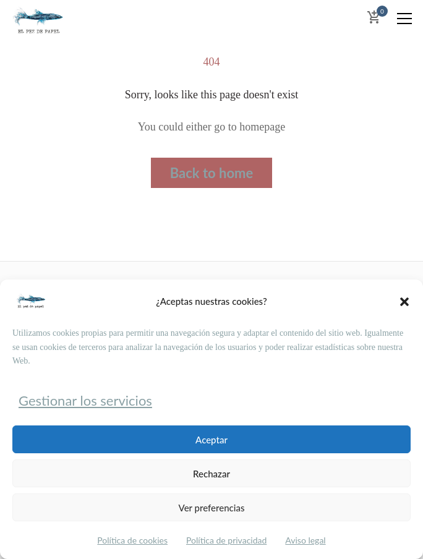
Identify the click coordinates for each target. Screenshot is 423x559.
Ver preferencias (212, 507)
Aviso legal (305, 540)
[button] (404, 302)
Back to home (212, 172)
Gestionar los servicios (85, 400)
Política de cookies (132, 540)
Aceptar (211, 439)
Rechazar (211, 473)
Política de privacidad (226, 540)
